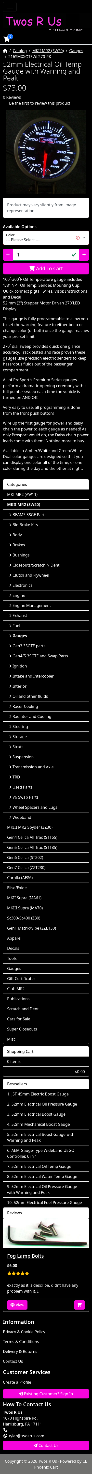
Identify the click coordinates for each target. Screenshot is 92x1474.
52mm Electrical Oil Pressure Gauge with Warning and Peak (42, 1189)
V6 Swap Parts (24, 797)
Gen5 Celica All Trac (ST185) (32, 847)
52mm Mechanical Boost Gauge (41, 1124)
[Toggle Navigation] (10, 7)
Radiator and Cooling (30, 716)
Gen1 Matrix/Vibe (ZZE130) (31, 928)
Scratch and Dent (23, 1009)
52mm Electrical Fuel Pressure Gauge (48, 1202)
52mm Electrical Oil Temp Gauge (41, 1166)
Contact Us (13, 1361)
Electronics (20, 585)
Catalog (20, 50)
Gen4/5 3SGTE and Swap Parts (38, 656)
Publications (18, 998)
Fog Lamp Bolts (25, 1255)
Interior (17, 686)
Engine (17, 595)
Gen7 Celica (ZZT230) (26, 867)
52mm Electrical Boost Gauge (39, 1114)
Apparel (14, 938)
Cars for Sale (18, 1019)
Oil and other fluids (28, 696)
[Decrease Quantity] (8, 255)
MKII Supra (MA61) (24, 898)
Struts (16, 746)
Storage (18, 736)
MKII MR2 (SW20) (48, 50)
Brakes (17, 545)
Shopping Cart (20, 1051)
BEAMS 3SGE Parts (27, 514)
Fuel (14, 625)
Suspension (21, 757)
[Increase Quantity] (84, 255)
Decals (13, 948)
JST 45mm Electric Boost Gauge (40, 1094)
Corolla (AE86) (20, 877)
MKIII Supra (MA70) (25, 908)
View (17, 1305)
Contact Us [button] (46, 1445)
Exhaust (18, 615)
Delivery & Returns (20, 1351)
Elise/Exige (17, 887)
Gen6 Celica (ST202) (25, 857)
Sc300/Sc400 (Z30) (23, 918)
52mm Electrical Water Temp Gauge (44, 1176)
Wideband (20, 817)
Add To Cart (46, 268)
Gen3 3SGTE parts (27, 646)
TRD (14, 777)
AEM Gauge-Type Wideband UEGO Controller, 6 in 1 (40, 1153)
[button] (6, 39)
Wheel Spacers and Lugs (33, 807)
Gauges (76, 50)
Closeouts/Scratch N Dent (34, 565)
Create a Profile (17, 1382)
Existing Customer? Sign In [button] (46, 1393)
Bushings (19, 555)
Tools (12, 958)
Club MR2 (16, 988)
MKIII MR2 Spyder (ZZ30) (30, 827)
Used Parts (20, 787)
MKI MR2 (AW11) (22, 494)
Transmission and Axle (31, 767)
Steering (18, 726)
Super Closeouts (22, 1029)
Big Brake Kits (23, 524)
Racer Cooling (23, 706)
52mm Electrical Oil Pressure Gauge (44, 1104)
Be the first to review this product (39, 103)
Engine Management (30, 605)
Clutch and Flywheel (29, 575)
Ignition (18, 666)
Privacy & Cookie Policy (24, 1331)
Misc (11, 1039)
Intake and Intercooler (31, 676)
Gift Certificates (21, 978)
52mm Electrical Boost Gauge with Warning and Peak (40, 1137)
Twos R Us (47, 1461)
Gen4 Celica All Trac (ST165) (32, 837)
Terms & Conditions (21, 1341)
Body (15, 535)
